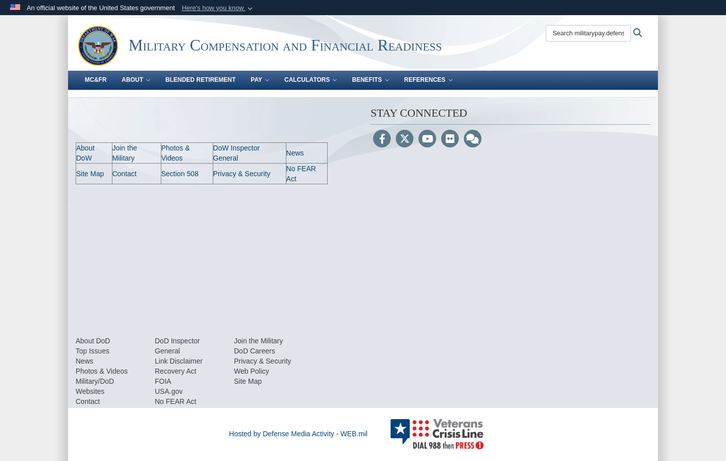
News (295, 153)
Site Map (90, 174)
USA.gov (169, 391)
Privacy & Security (242, 174)
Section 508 (180, 174)
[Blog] (472, 140)
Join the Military (258, 341)
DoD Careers (254, 351)
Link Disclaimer (179, 361)
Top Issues (92, 351)
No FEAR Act (175, 401)
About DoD (93, 341)
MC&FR (95, 79)
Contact (124, 174)
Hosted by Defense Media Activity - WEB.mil (298, 434)
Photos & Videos (102, 371)
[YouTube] (427, 140)
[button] (218, 8)
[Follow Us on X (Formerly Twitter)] (404, 140)
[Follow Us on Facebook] (382, 140)
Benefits (370, 79)
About (136, 79)
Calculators (310, 79)
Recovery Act (175, 371)
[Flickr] (450, 140)
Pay (260, 79)
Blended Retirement (200, 79)
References (428, 79)
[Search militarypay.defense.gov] (588, 33)
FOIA (163, 381)
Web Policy (251, 371)
